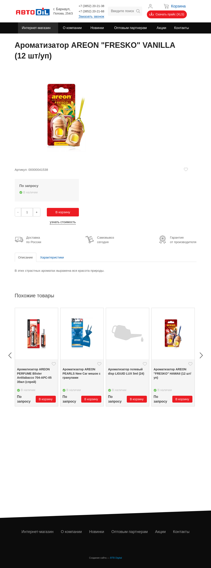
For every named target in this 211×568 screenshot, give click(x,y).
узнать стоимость (63, 222)
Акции (160, 532)
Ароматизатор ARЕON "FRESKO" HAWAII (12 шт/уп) (172, 373)
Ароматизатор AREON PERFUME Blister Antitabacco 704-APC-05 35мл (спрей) (34, 376)
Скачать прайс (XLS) (166, 14)
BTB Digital (116, 557)
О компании (71, 532)
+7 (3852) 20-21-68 (91, 11)
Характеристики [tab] (52, 257)
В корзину (63, 212)
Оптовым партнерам (129, 532)
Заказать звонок (91, 16)
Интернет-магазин (37, 532)
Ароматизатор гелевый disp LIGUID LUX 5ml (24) (126, 371)
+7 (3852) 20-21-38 (91, 6)
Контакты (181, 532)
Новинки (96, 532)
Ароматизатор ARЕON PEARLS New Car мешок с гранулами (82, 373)
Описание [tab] (25, 257)
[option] (36, 357)
